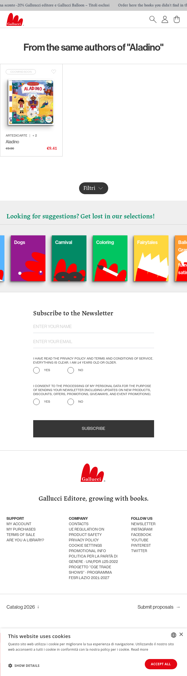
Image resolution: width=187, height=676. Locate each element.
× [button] (181, 635)
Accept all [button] (161, 664)
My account (18, 524)
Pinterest (141, 546)
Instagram (141, 530)
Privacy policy (84, 540)
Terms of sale (20, 535)
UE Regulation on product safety (86, 532)
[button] (24, 665)
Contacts (79, 524)
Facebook (141, 535)
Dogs (28, 242)
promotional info (87, 551)
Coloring (114, 242)
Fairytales (156, 242)
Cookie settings (85, 546)
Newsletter (143, 524)
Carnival (72, 242)
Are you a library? (25, 540)
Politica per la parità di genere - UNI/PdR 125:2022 (93, 559)
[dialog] (93, 652)
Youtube (139, 540)
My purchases (21, 530)
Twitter (139, 551)
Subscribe (93, 429)
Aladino (12, 141)
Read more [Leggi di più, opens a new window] (139, 649)
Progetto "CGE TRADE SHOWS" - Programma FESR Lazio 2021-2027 (90, 572)
